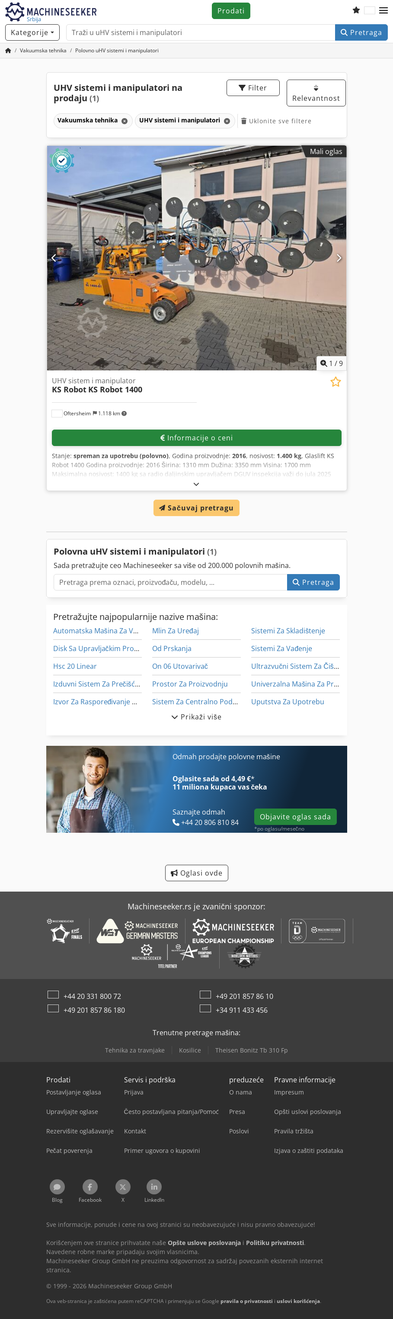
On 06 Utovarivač (180, 666)
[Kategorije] (32, 32)
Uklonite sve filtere (276, 121)
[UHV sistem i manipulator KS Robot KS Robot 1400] (196, 258)
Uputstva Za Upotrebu (287, 701)
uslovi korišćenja (298, 1301)
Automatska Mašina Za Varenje (103, 630)
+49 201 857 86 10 (244, 996)
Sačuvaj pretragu (196, 508)
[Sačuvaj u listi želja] (336, 382)
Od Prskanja (172, 648)
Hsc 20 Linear (75, 666)
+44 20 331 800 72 (92, 996)
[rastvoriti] (196, 484)
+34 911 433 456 (242, 1010)
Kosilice (190, 1050)
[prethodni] (54, 257)
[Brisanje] (123, 121)
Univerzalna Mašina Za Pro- (295, 684)
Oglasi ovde (197, 873)
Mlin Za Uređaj (175, 630)
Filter (253, 88)
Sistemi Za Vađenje (281, 648)
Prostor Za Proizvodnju (190, 684)
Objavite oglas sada (295, 817)
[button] (383, 11)
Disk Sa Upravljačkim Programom (107, 648)
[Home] (43, 50)
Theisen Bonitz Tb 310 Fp (251, 1050)
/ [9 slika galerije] (331, 363)
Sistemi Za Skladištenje (288, 630)
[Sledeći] (338, 257)
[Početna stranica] (8, 50)
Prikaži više (196, 717)
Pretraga (361, 32)
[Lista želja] (356, 11)
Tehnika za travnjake (135, 1050)
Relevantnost (316, 93)
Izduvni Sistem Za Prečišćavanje (104, 684)
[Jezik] (369, 11)
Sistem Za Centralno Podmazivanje (208, 701)
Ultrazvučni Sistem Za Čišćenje (301, 666)
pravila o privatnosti (246, 1301)
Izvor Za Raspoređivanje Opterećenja (113, 701)
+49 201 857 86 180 (94, 1010)
